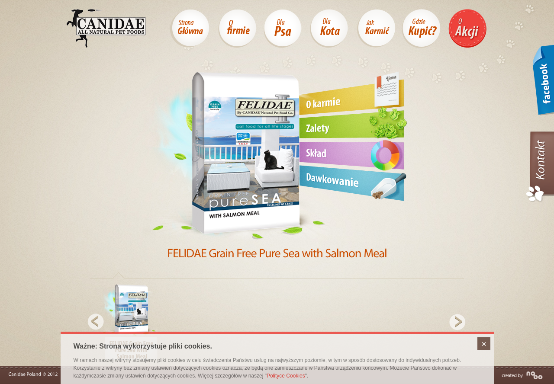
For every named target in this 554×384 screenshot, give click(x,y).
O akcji (467, 28)
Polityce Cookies (286, 376)
